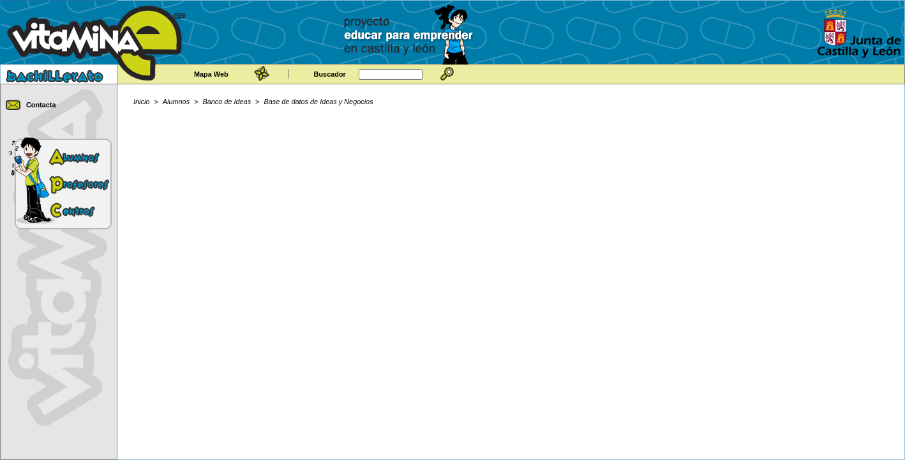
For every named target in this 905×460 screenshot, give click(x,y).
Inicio (141, 101)
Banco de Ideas (227, 101)
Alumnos (176, 101)
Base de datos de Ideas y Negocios (318, 101)
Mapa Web (211, 74)
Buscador (330, 74)
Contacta (41, 105)
